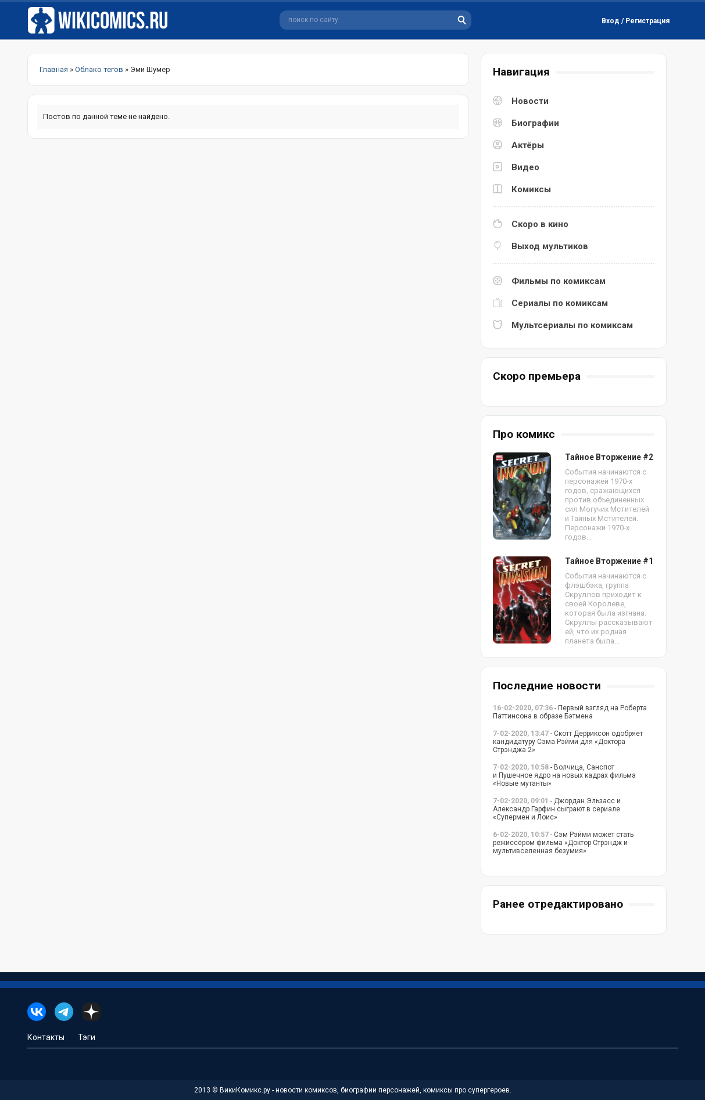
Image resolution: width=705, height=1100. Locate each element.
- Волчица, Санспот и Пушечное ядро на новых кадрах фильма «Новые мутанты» (564, 775)
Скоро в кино (539, 224)
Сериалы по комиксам (559, 303)
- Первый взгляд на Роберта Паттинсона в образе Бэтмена (570, 712)
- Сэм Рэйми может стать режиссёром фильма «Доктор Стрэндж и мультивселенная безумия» (563, 843)
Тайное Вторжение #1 (609, 561)
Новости (530, 101)
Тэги (86, 1037)
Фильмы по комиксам (558, 281)
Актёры (527, 145)
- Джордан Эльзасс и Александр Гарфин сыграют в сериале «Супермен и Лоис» (557, 809)
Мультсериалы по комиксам (572, 325)
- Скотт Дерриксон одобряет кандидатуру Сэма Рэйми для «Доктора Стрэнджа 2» (568, 741)
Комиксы (531, 189)
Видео (525, 167)
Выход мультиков (549, 246)
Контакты (46, 1037)
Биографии (535, 123)
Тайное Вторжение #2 (609, 457)
